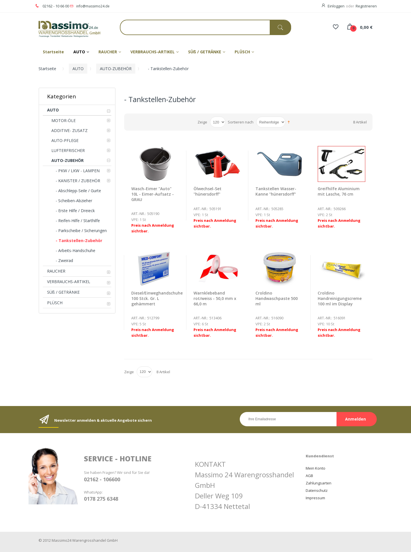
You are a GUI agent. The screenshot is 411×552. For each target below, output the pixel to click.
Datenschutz (317, 490)
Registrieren (366, 6)
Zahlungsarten (318, 483)
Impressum (315, 497)
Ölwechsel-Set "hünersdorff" (207, 191)
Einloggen (336, 6)
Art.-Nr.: (138, 213)
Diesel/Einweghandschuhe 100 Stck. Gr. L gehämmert (157, 298)
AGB (309, 475)
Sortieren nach (240, 122)
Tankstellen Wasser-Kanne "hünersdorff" (275, 191)
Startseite (47, 68)
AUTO (78, 68)
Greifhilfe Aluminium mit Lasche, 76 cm (339, 191)
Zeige (202, 122)
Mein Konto (315, 468)
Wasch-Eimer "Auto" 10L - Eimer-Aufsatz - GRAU (152, 194)
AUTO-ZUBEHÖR (116, 68)
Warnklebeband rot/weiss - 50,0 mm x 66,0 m (215, 298)
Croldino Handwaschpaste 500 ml (276, 298)
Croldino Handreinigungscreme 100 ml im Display (340, 298)
